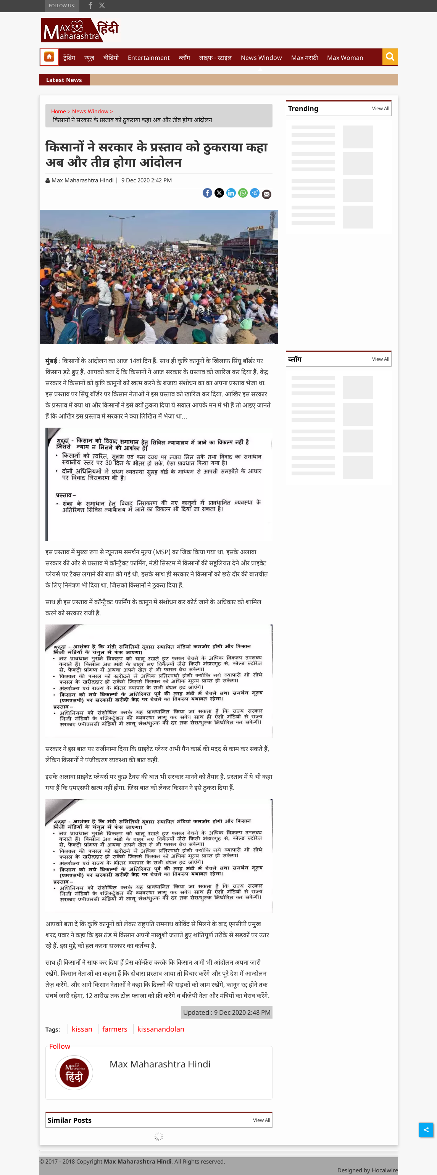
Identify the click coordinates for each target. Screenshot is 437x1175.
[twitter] (101, 4)
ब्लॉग (184, 57)
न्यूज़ (89, 57)
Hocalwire (385, 1170)
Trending (303, 108)
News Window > (93, 111)
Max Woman (345, 57)
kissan (85, 1028)
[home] (49, 57)
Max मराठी (304, 57)
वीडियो (111, 57)
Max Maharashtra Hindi (160, 1064)
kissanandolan (163, 1028)
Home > (61, 111)
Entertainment (149, 57)
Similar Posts (70, 1120)
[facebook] (90, 4)
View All (261, 1120)
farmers (117, 1028)
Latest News (64, 80)
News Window (261, 57)
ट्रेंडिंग (69, 57)
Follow (59, 1046)
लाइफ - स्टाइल (215, 57)
